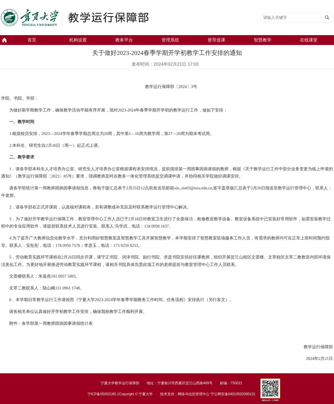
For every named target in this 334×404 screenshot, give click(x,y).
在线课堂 (309, 40)
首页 (31, 40)
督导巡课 (216, 40)
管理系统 (170, 40)
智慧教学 (262, 40)
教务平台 (124, 40)
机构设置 (78, 40)
